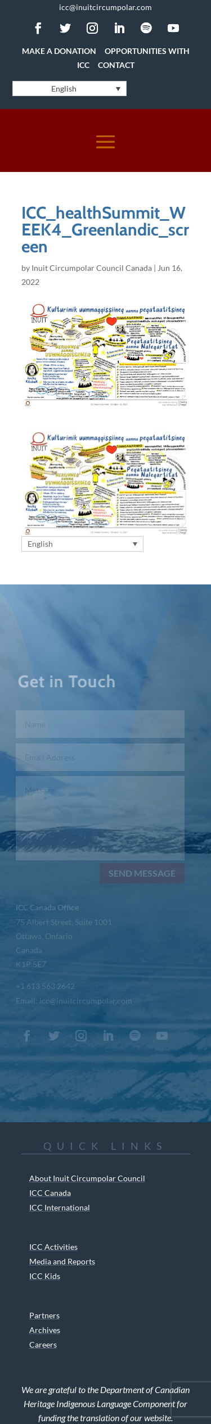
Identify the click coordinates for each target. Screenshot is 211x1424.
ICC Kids (44, 1276)
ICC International (59, 1207)
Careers (43, 1344)
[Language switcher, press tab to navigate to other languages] (69, 88)
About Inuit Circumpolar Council (87, 1178)
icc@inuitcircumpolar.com (105, 7)
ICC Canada (50, 1193)
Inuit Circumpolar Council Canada (92, 268)
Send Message (140, 873)
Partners (44, 1315)
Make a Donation (59, 51)
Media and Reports (62, 1261)
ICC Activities (53, 1246)
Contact (116, 65)
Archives (44, 1330)
